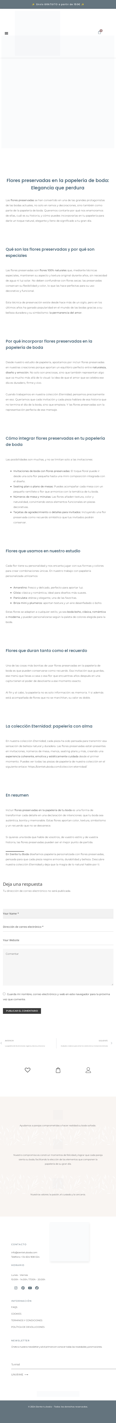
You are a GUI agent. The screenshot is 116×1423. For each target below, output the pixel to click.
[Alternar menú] (6, 33)
